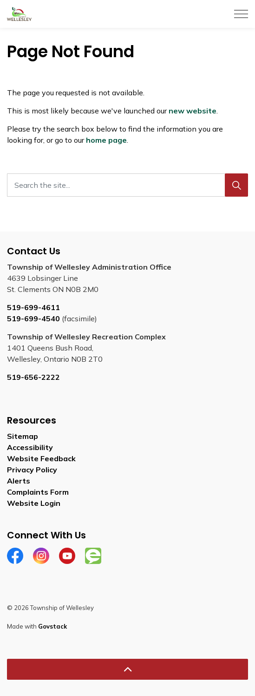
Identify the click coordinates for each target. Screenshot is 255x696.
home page (106, 140)
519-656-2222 (33, 377)
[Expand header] (241, 14)
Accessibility (30, 447)
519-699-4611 (33, 307)
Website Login (33, 503)
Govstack (52, 626)
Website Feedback (41, 458)
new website (192, 110)
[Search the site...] (127, 185)
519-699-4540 (33, 318)
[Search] (236, 185)
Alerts (18, 480)
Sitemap (22, 436)
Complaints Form (38, 492)
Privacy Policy (32, 469)
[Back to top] (127, 669)
